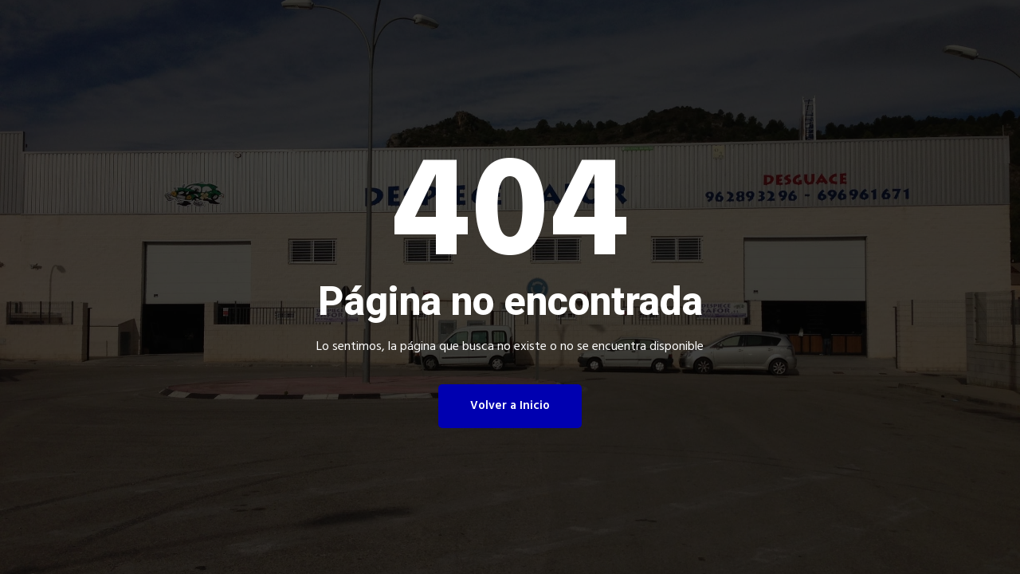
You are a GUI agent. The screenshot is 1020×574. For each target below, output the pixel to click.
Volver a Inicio (510, 405)
